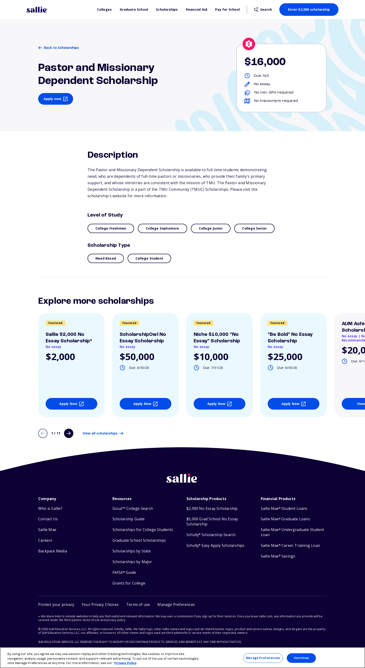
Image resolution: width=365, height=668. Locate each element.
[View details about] (293, 365)
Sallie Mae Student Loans (284, 508)
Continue (301, 657)
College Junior (211, 228)
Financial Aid (196, 9)
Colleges (104, 9)
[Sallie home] (182, 482)
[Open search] (263, 9)
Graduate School (134, 9)
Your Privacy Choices (100, 604)
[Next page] (68, 433)
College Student (149, 258)
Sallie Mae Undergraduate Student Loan (292, 532)
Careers (45, 540)
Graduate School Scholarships (139, 540)
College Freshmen (110, 228)
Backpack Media (52, 551)
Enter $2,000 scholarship (309, 9)
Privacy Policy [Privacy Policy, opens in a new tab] (125, 663)
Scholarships (167, 9)
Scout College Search (132, 508)
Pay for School (227, 9)
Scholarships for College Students (142, 529)
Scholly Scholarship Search (211, 534)
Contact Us (48, 519)
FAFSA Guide (124, 572)
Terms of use (138, 604)
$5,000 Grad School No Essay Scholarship (212, 522)
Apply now (52, 99)
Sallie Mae (47, 529)
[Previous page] (42, 433)
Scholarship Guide (128, 519)
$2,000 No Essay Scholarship (211, 508)
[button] (176, 604)
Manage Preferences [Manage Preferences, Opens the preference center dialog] (263, 657)
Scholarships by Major (132, 561)
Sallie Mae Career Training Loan (290, 545)
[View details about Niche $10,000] (219, 365)
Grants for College (128, 583)
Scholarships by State (131, 551)
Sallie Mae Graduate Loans (285, 519)
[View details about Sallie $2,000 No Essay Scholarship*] (71, 365)
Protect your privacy (56, 604)
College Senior (254, 228)
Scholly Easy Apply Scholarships (215, 545)
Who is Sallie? (50, 508)
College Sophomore (162, 228)
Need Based (105, 258)
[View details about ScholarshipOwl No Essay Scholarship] (145, 365)
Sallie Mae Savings (278, 556)
